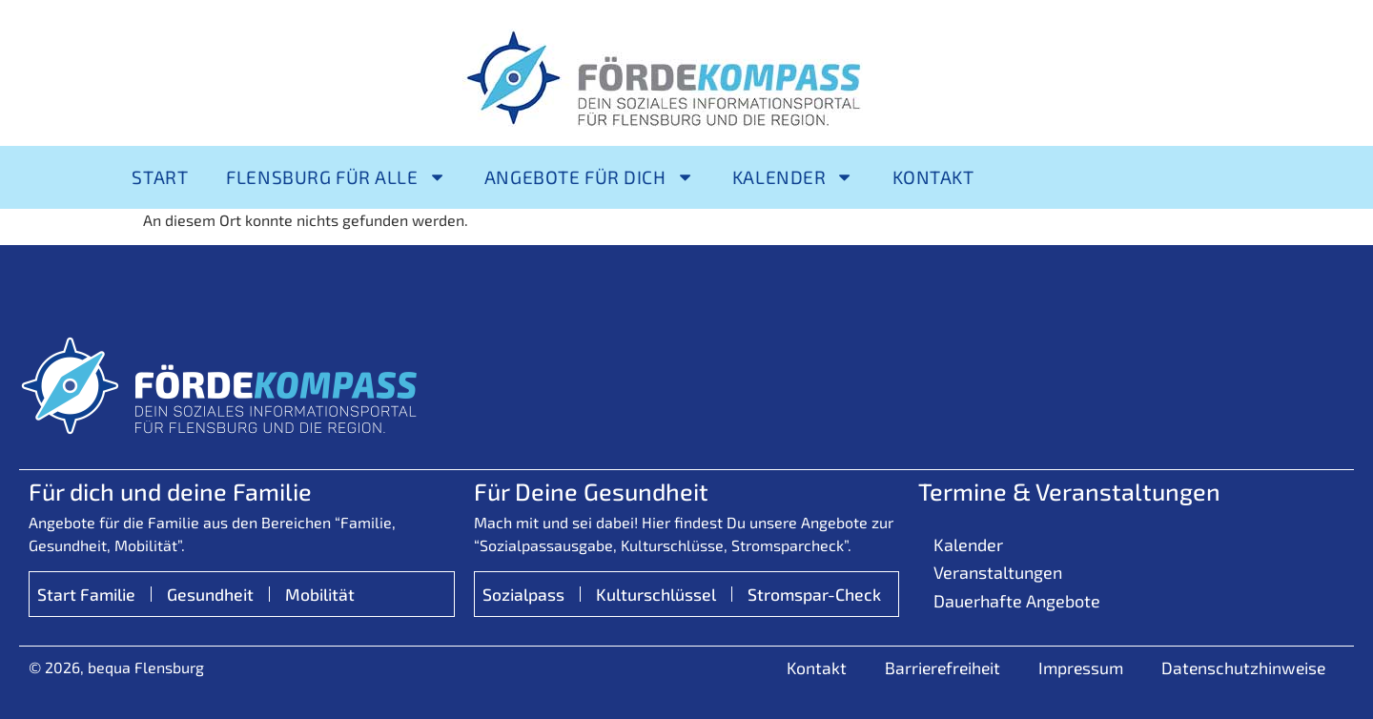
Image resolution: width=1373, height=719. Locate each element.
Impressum (1080, 667)
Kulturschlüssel (656, 594)
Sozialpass (523, 594)
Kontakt (933, 177)
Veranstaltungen (997, 572)
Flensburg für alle (336, 176)
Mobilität (320, 594)
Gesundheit (210, 594)
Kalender (793, 176)
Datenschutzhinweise (1243, 667)
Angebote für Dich (589, 176)
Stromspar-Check (814, 594)
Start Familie (86, 594)
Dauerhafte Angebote (1016, 600)
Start (160, 177)
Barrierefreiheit (942, 667)
